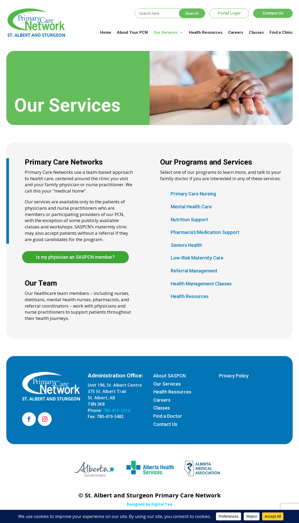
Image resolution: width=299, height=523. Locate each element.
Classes (256, 32)
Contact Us (273, 13)
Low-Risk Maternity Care (197, 258)
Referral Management (194, 271)
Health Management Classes (201, 283)
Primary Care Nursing (193, 193)
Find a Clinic (281, 32)
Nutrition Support (189, 219)
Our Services (166, 32)
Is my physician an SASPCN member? (75, 257)
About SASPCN (169, 375)
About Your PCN (132, 32)
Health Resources (205, 32)
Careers (235, 32)
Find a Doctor (167, 416)
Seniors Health (186, 245)
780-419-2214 (116, 410)
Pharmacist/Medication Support (205, 232)
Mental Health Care (191, 206)
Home (105, 32)
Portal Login (229, 13)
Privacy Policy (234, 375)
